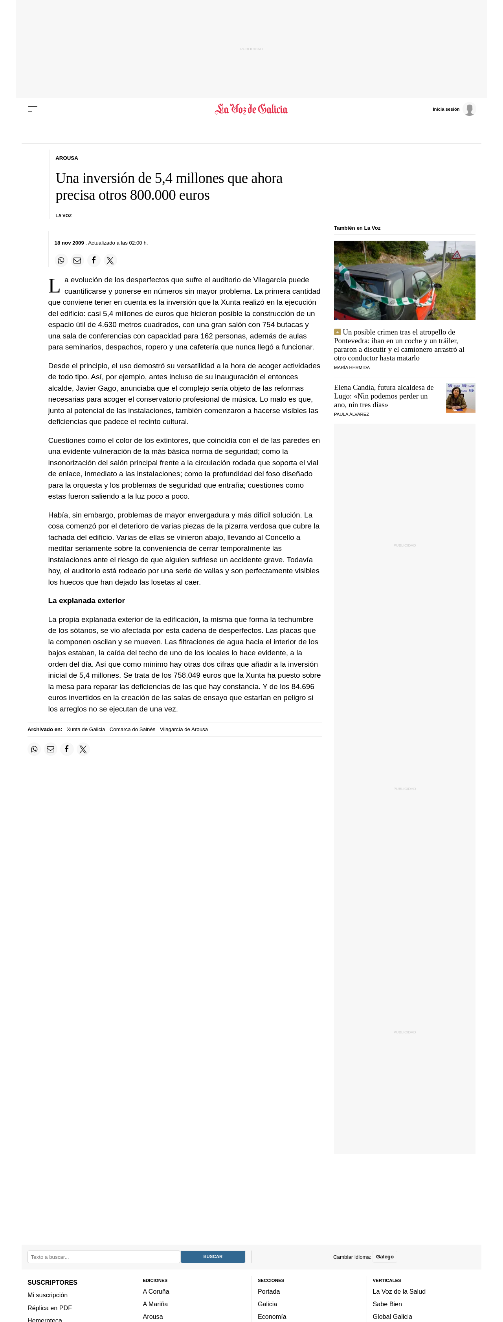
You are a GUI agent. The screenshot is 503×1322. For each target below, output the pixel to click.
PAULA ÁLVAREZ (351, 414)
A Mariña (155, 1304)
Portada (269, 1291)
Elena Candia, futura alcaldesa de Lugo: (384, 396)
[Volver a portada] (252, 109)
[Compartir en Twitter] (110, 260)
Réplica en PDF (50, 1307)
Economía (272, 1316)
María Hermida (352, 367)
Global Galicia (392, 1316)
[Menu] (32, 109)
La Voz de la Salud (399, 1291)
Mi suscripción (48, 1295)
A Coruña (156, 1291)
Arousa (153, 1316)
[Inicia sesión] (454, 109)
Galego (385, 1257)
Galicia (267, 1304)
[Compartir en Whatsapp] (61, 260)
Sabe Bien (387, 1304)
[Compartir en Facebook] (94, 260)
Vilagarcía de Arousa (184, 729)
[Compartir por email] (77, 260)
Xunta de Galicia (86, 729)
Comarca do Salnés (133, 729)
